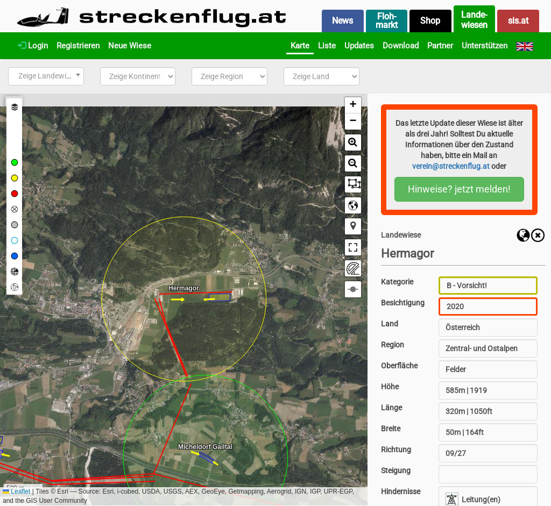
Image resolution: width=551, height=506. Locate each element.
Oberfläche (399, 365)
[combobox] (46, 76)
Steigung (396, 470)
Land (389, 323)
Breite (390, 428)
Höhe (390, 386)
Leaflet (16, 491)
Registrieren (78, 46)
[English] (525, 45)
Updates (359, 46)
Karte (300, 46)
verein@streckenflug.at (451, 166)
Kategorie (397, 281)
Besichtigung (403, 302)
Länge (391, 407)
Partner (440, 46)
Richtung (396, 449)
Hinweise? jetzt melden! (459, 189)
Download (401, 46)
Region (392, 344)
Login (33, 46)
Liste (327, 46)
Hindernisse (400, 491)
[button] (353, 105)
